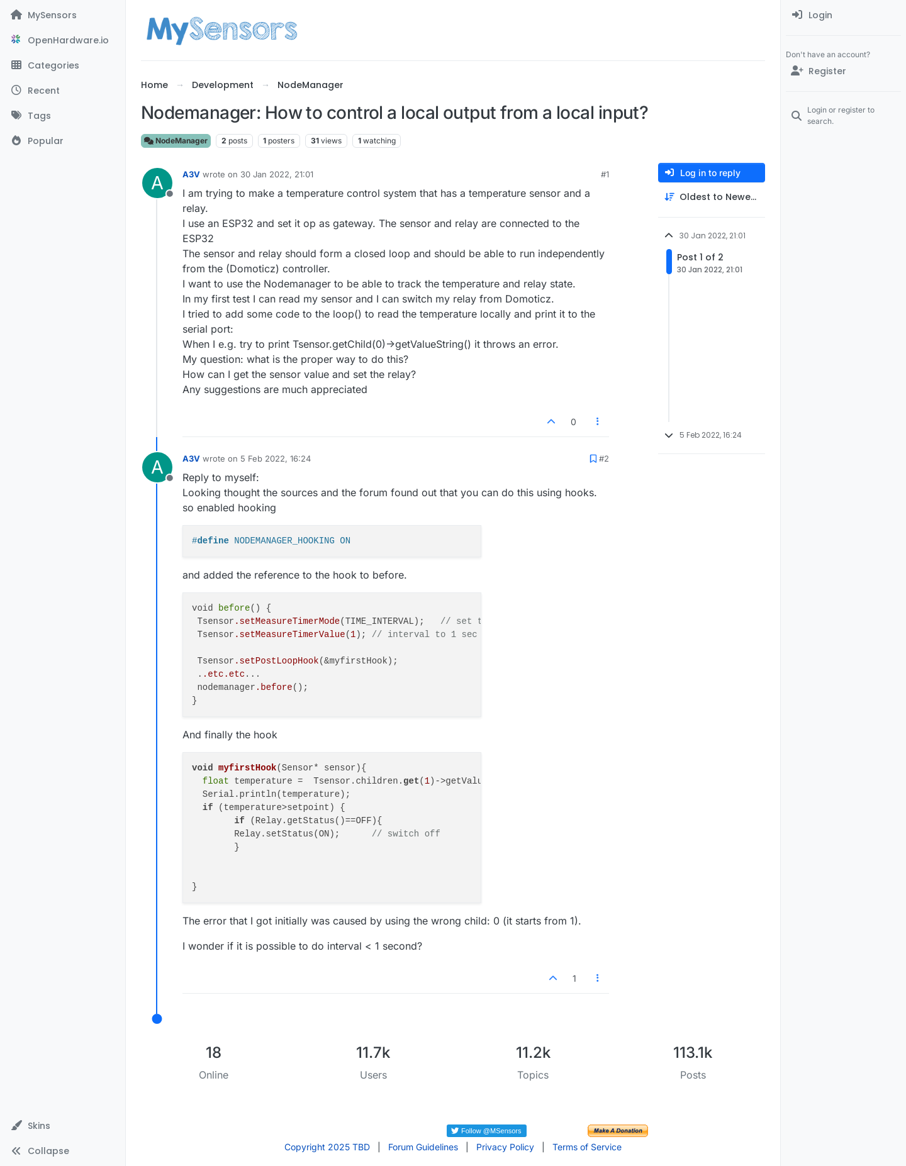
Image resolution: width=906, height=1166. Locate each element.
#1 (605, 174)
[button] (62, 1126)
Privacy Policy (505, 1146)
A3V (191, 174)
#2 (604, 458)
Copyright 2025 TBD (327, 1146)
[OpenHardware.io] (62, 40)
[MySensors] (62, 15)
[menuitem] (843, 15)
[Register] (843, 71)
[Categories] (62, 65)
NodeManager (176, 140)
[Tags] (62, 116)
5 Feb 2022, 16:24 (275, 458)
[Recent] (62, 91)
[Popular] (62, 141)
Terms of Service (587, 1146)
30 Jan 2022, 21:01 (276, 174)
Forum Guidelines (423, 1146)
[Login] (843, 15)
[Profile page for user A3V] (157, 183)
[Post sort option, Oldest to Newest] (711, 197)
